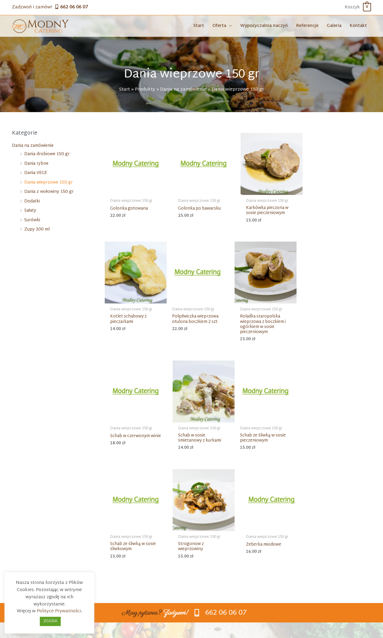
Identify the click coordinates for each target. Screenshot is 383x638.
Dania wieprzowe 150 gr (48, 183)
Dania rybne (36, 164)
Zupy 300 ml (37, 230)
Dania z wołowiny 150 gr (49, 192)
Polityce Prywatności (59, 611)
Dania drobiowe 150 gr (47, 155)
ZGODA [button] (50, 621)
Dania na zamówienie (33, 146)
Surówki (32, 221)
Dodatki (32, 202)
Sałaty (30, 211)
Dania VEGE (35, 174)
